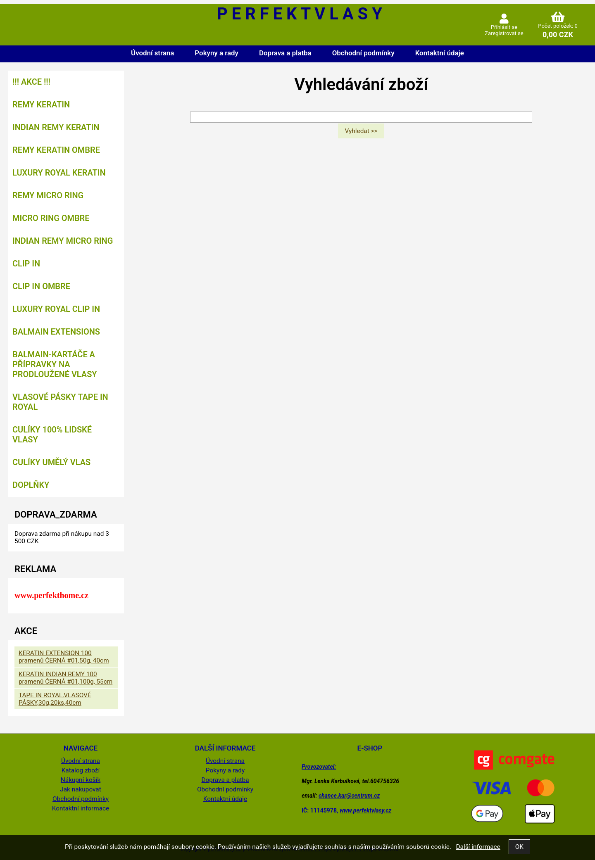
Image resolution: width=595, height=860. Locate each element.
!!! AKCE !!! (31, 82)
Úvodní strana (152, 53)
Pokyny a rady (216, 53)
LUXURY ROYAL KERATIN (59, 173)
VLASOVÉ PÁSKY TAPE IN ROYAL (60, 402)
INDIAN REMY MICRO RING (62, 241)
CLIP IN (26, 263)
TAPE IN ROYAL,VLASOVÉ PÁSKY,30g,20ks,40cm (55, 698)
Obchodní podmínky (363, 53)
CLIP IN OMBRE (41, 286)
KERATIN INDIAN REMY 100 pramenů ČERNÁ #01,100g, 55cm (65, 677)
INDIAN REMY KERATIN (55, 127)
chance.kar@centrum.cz (349, 795)
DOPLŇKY (30, 485)
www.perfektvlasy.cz (365, 810)
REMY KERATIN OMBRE (56, 150)
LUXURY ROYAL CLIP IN (56, 309)
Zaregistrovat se (504, 33)
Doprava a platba (285, 53)
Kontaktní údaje (439, 53)
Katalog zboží (81, 770)
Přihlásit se (504, 27)
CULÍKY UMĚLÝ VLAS (51, 462)
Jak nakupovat (80, 789)
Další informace (478, 846)
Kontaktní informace (80, 808)
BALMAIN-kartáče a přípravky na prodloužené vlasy (54, 364)
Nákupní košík (80, 780)
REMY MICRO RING (47, 195)
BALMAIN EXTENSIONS (56, 332)
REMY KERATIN (41, 104)
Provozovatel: (319, 766)
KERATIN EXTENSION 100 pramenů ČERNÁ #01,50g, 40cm (64, 656)
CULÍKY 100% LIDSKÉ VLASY (52, 434)
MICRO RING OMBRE (51, 218)
